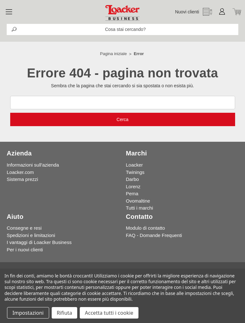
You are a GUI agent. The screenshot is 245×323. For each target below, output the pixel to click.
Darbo (132, 179)
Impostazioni (28, 312)
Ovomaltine (138, 201)
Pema (132, 193)
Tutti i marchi (139, 208)
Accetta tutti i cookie (109, 312)
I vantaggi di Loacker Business (39, 242)
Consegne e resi (24, 228)
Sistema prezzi (22, 179)
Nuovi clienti (187, 11)
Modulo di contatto (145, 228)
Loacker (134, 165)
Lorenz (133, 186)
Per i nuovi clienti (25, 249)
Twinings (135, 172)
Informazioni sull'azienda (33, 165)
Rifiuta (64, 312)
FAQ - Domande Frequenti (154, 235)
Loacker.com (20, 172)
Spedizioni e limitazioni (31, 235)
